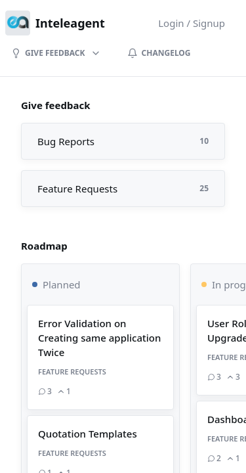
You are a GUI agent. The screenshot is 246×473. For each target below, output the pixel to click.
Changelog (159, 52)
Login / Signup (191, 23)
